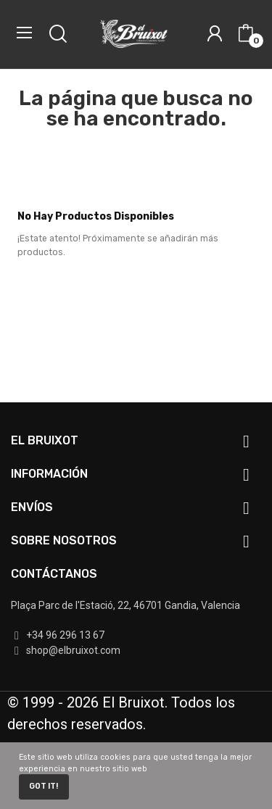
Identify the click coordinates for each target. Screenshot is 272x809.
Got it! (43, 786)
